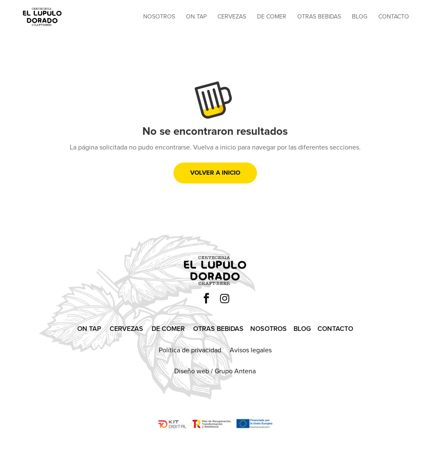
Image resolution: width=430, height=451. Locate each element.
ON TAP (89, 328)
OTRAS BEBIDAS (218, 328)
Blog (359, 17)
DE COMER (168, 328)
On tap (196, 17)
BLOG (302, 328)
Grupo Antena (235, 371)
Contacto (393, 17)
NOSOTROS (268, 328)
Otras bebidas (319, 17)
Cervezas (232, 17)
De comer (271, 17)
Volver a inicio (215, 172)
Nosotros (159, 17)
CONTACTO (335, 328)
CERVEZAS (126, 328)
